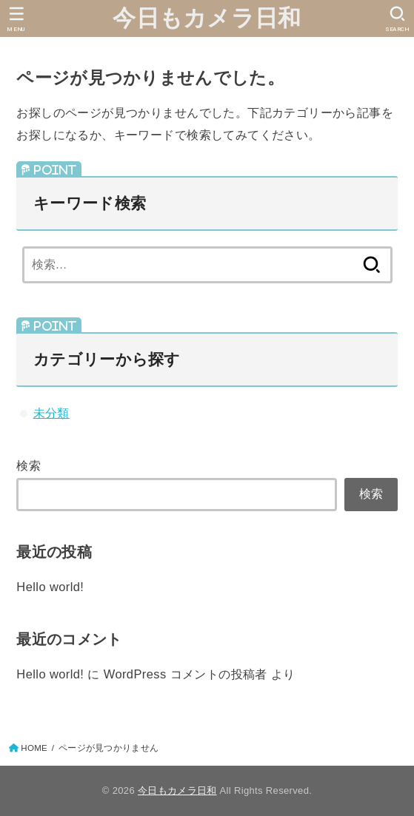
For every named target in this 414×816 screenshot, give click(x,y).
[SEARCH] (397, 19)
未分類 (51, 412)
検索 (28, 465)
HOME (34, 747)
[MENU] (16, 19)
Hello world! (50, 586)
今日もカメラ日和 (207, 18)
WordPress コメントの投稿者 (185, 674)
